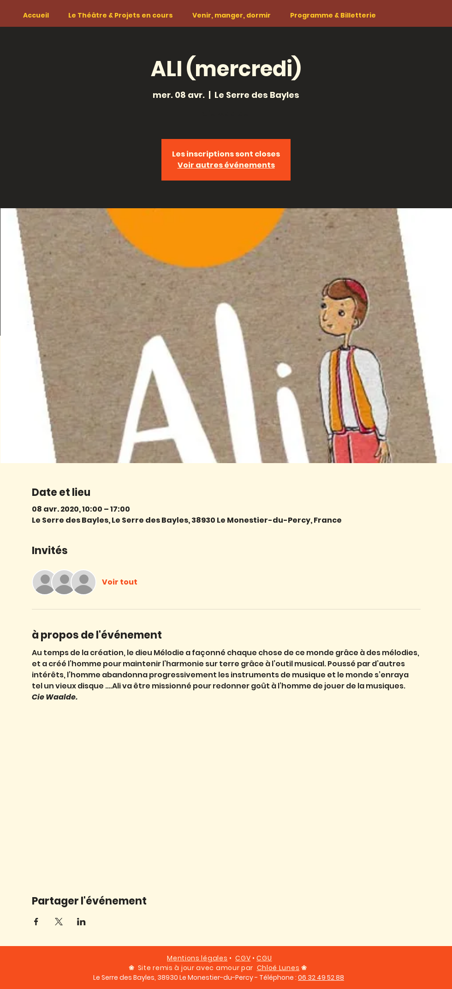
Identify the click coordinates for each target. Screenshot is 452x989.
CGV (242, 958)
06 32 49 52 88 (321, 977)
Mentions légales (197, 958)
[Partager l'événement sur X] (58, 921)
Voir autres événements (226, 165)
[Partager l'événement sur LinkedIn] (81, 921)
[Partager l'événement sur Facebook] (36, 921)
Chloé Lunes (278, 967)
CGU (264, 958)
